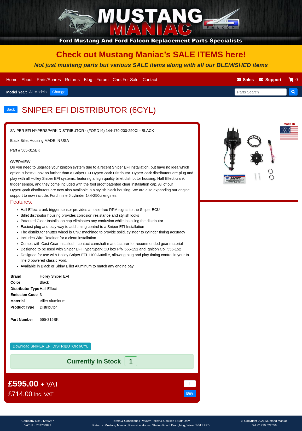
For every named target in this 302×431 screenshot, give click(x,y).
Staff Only (183, 420)
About (27, 79)
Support (270, 79)
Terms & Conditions (125, 420)
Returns (72, 79)
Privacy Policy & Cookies (157, 420)
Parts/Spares (49, 79)
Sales (245, 79)
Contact (150, 79)
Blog (88, 79)
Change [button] (58, 92)
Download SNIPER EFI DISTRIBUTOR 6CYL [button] (50, 346)
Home (12, 79)
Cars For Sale (125, 79)
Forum (102, 79)
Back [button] (11, 109)
